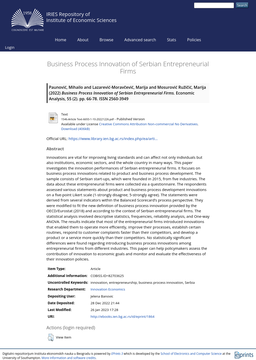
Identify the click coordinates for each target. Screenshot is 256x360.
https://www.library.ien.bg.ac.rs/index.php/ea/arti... (113, 138)
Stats (171, 39)
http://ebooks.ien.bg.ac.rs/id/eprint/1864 (122, 316)
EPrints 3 (117, 354)
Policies (194, 39)
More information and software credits (69, 358)
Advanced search (140, 39)
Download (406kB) (75, 128)
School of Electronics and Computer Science (191, 354)
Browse (107, 39)
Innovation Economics (107, 289)
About (82, 39)
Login (9, 47)
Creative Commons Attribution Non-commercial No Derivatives (148, 124)
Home (60, 39)
